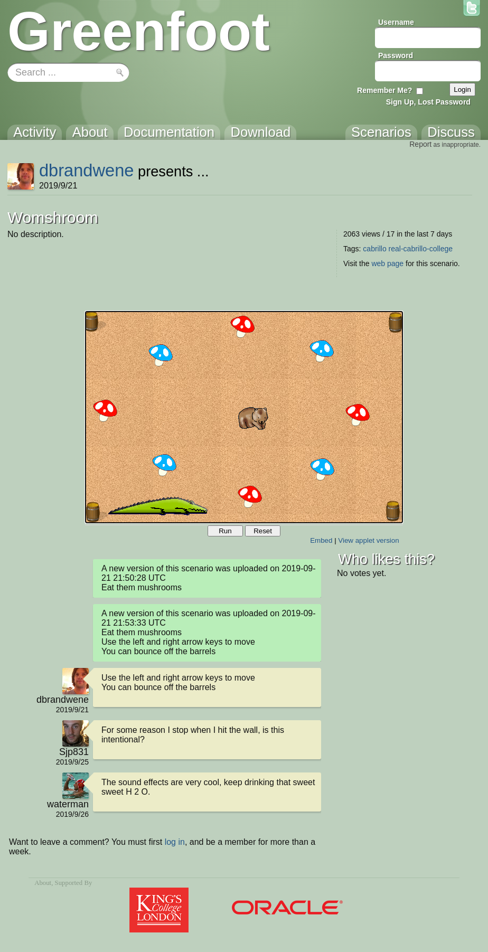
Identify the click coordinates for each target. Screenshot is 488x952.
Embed (321, 540)
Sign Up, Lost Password (428, 102)
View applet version (368, 540)
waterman (68, 804)
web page (387, 263)
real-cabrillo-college (421, 248)
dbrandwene (86, 170)
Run (225, 531)
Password (395, 55)
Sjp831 (74, 752)
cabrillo (374, 248)
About (42, 883)
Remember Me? (384, 90)
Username (396, 22)
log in (175, 841)
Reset (263, 531)
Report (420, 144)
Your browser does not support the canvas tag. (244, 417)
